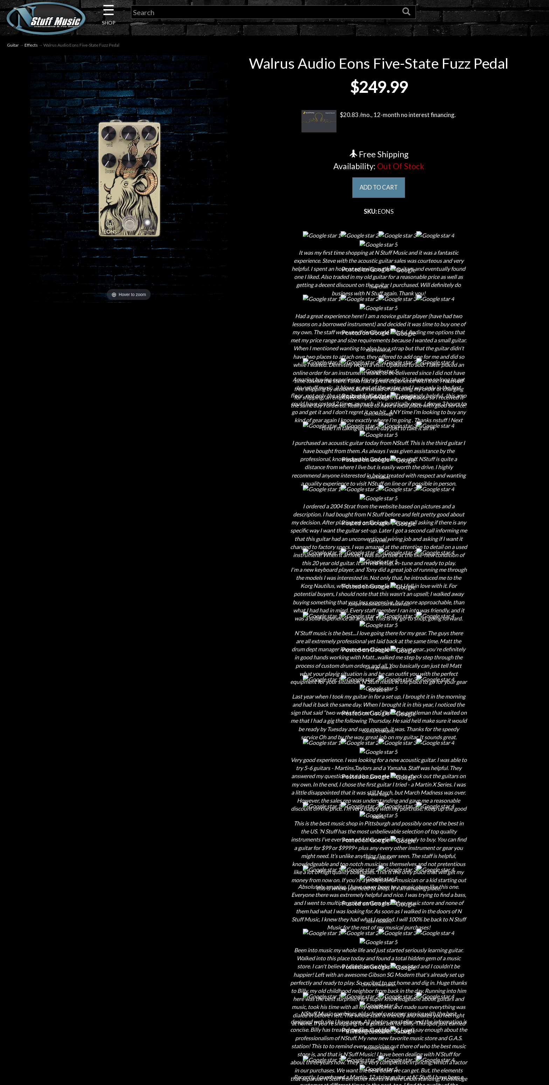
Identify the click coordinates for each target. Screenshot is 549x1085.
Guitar (13, 45)
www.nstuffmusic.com (417, 1016)
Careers (138, 991)
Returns (275, 991)
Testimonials (274, 1028)
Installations (138, 1040)
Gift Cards (274, 1016)
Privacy (275, 1004)
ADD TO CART (378, 188)
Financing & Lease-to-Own (274, 967)
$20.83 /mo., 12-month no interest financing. (378, 121)
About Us (137, 967)
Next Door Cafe (138, 1004)
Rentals (138, 1028)
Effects (31, 45)
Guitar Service (138, 1053)
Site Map (274, 1040)
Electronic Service (138, 1065)
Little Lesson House (138, 1016)
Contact (138, 979)
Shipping (274, 979)
